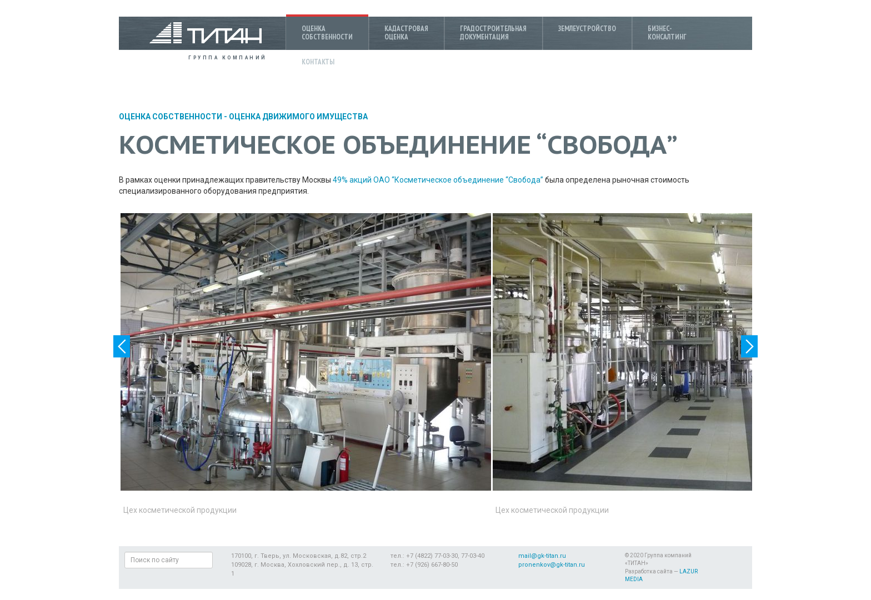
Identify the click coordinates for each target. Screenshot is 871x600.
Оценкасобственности (327, 33)
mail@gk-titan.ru (542, 555)
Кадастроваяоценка (406, 33)
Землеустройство (587, 28)
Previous (121, 346)
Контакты (318, 62)
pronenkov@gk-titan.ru (551, 564)
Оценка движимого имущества (298, 116)
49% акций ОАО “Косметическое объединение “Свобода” (438, 179)
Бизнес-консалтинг (667, 33)
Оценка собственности (170, 116)
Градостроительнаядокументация (493, 33)
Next (749, 346)
